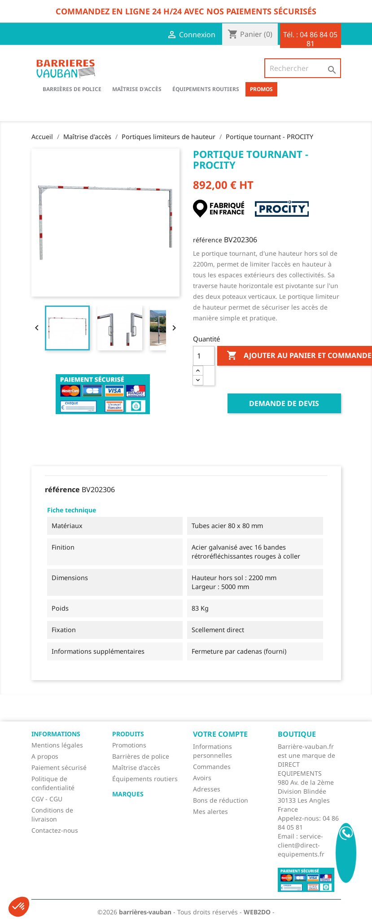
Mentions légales (57, 745)
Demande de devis (284, 403)
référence (207, 240)
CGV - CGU (46, 799)
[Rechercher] (302, 68)
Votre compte (220, 734)
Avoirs (202, 777)
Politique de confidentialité (52, 783)
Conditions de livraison (52, 814)
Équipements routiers (205, 89)
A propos (44, 756)
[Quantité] (203, 356)
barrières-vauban (145, 912)
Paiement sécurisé (59, 767)
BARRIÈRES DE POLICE (72, 89)
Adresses (206, 789)
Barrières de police (140, 756)
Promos (261, 89)
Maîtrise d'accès (137, 89)
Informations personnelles (212, 751)
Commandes (212, 766)
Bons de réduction (220, 800)
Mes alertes (210, 811)
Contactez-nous (54, 830)
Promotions (129, 745)
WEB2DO (257, 912)
